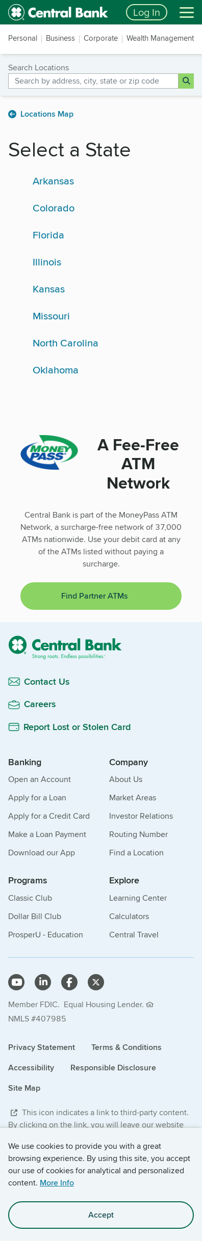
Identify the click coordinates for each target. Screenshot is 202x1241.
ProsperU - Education (45, 934)
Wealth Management (160, 38)
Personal (22, 38)
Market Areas (132, 797)
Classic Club (30, 898)
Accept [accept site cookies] (101, 1215)
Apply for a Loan (37, 797)
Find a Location (136, 852)
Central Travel (134, 934)
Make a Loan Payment (47, 834)
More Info (57, 1183)
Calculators (129, 916)
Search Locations (38, 67)
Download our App (41, 852)
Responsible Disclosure (113, 1067)
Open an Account (39, 779)
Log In (146, 12)
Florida (48, 234)
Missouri (51, 315)
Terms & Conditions (126, 1047)
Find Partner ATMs (94, 596)
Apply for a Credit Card (49, 816)
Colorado (53, 207)
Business (60, 38)
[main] (101, 380)
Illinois (47, 261)
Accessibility (31, 1067)
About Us (125, 779)
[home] (61, 12)
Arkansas (53, 180)
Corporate (101, 38)
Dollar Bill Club (34, 916)
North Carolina (65, 342)
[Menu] (187, 12)
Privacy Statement (41, 1047)
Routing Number (138, 834)
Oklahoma (56, 369)
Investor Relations (141, 816)
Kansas (49, 288)
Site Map (24, 1088)
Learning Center (138, 898)
